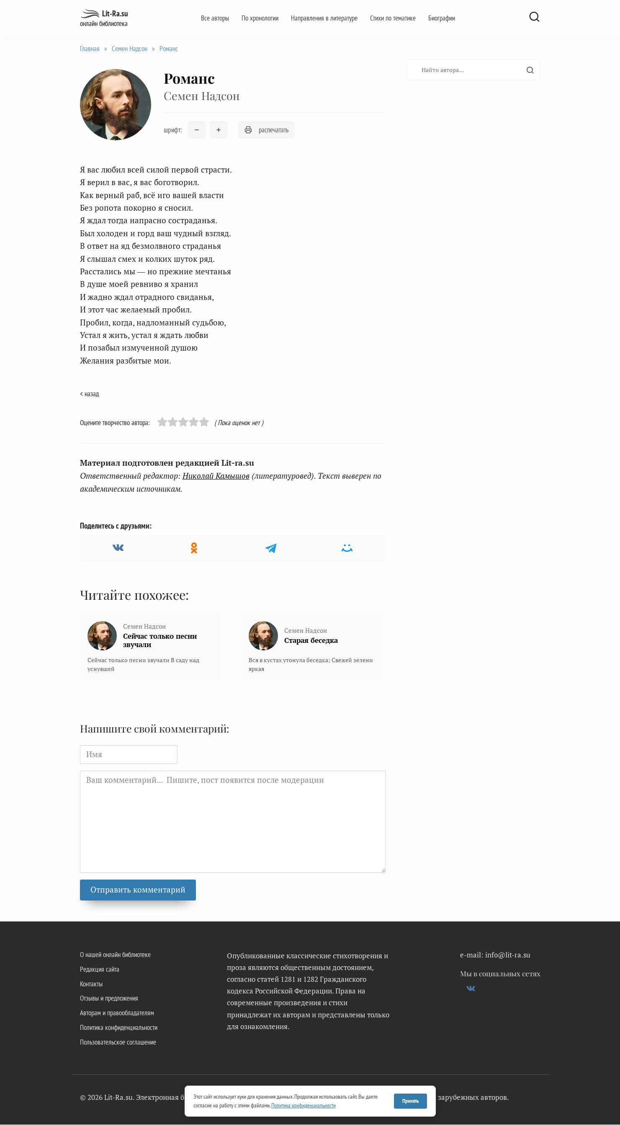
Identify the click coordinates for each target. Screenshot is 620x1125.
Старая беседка (311, 640)
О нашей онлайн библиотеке (115, 954)
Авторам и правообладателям (117, 1013)
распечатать (266, 129)
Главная (90, 48)
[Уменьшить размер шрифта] (197, 130)
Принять (410, 1100)
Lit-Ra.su (115, 13)
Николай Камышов (216, 475)
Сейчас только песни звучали (160, 640)
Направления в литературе (324, 18)
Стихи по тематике (393, 18)
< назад (89, 393)
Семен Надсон (129, 48)
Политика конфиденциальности (118, 1027)
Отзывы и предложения (109, 998)
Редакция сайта (99, 969)
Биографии (441, 18)
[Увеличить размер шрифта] (218, 130)
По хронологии (260, 18)
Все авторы (215, 18)
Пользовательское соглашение (118, 1042)
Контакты (91, 983)
